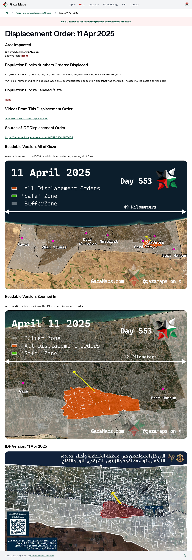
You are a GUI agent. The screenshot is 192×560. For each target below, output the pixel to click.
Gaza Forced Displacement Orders (33, 12)
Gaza (82, 4)
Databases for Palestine (42, 555)
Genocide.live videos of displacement (26, 118)
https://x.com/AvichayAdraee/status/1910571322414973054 (39, 137)
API (124, 4)
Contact (134, 4)
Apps (72, 4)
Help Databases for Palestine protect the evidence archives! (96, 21)
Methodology (110, 4)
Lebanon (94, 4)
